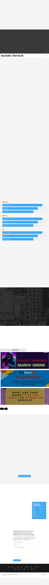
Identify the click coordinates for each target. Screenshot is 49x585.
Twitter (20, 566)
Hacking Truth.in (12, 55)
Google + (38, 566)
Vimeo (25, 569)
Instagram (28, 566)
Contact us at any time (24, 476)
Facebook (11, 566)
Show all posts (22, 349)
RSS (33, 569)
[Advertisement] (23, 15)
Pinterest (17, 569)
